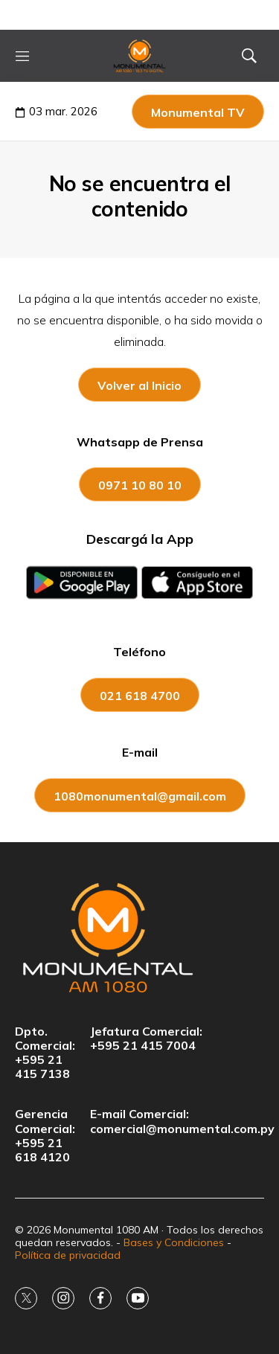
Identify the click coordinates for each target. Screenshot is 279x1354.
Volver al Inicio (139, 385)
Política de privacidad (68, 1255)
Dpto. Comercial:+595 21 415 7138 (45, 1053)
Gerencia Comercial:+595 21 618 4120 (45, 1135)
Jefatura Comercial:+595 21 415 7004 (146, 1038)
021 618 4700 (140, 695)
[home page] (140, 55)
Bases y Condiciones (174, 1242)
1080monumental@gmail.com (140, 796)
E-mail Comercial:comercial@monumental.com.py (182, 1121)
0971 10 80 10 (140, 485)
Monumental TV (198, 112)
